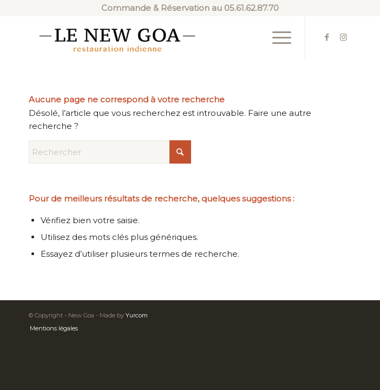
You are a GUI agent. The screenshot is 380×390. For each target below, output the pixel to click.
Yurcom (137, 315)
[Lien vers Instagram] (343, 37)
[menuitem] (276, 37)
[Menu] (276, 37)
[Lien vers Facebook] (327, 37)
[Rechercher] (110, 152)
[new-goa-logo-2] (158, 37)
